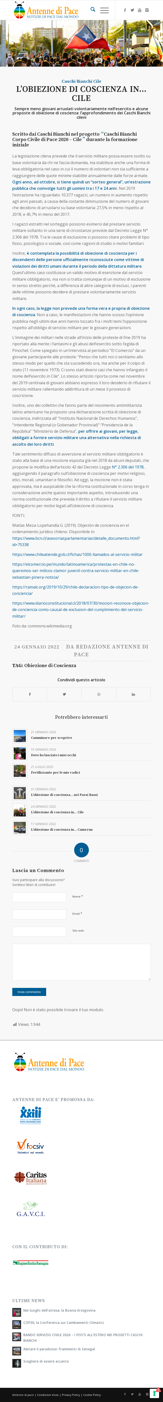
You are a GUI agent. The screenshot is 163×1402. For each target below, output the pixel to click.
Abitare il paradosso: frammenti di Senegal (59, 1349)
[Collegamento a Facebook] (125, 10)
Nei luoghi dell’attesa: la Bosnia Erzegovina (59, 1310)
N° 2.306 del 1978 (127, 467)
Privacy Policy (71, 1395)
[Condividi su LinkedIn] (133, 694)
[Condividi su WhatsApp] (99, 694)
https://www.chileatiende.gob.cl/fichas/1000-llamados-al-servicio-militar (77, 554)
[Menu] (102, 10)
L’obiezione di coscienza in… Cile (57, 812)
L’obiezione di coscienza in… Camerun (62, 829)
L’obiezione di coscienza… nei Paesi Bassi (64, 795)
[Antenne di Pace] (67, 10)
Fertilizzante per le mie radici (55, 772)
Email (77, 913)
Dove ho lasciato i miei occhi (53, 755)
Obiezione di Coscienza (50, 666)
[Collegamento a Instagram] (147, 10)
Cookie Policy (92, 1395)
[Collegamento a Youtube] (139, 10)
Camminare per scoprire (51, 738)
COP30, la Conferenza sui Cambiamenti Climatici (63, 1322)
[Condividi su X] (64, 694)
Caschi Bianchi (77, 81)
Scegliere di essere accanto (46, 1361)
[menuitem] (90, 10)
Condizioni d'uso (48, 1395)
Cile (97, 81)
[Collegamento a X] (132, 10)
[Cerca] (90, 10)
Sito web (78, 930)
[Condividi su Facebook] (30, 694)
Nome (77, 896)
